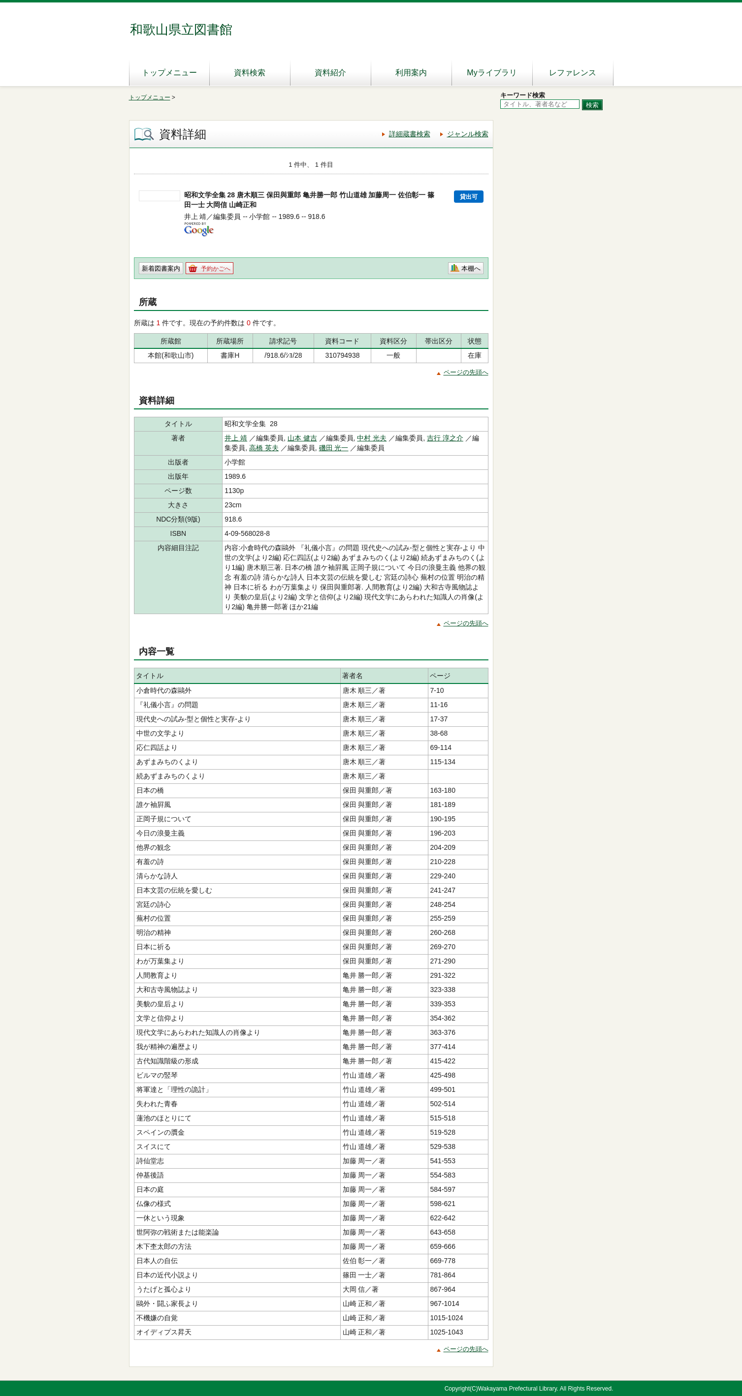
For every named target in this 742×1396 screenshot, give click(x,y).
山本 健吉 (302, 438)
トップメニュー (169, 72)
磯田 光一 (334, 448)
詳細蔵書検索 (409, 134)
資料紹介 (330, 72)
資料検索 (249, 72)
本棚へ (471, 268)
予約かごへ (215, 268)
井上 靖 (236, 438)
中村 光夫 (372, 438)
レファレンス (572, 72)
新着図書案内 (161, 268)
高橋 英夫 (264, 448)
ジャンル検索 (467, 134)
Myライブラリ (491, 72)
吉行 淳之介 (445, 438)
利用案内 (411, 72)
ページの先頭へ (466, 372)
